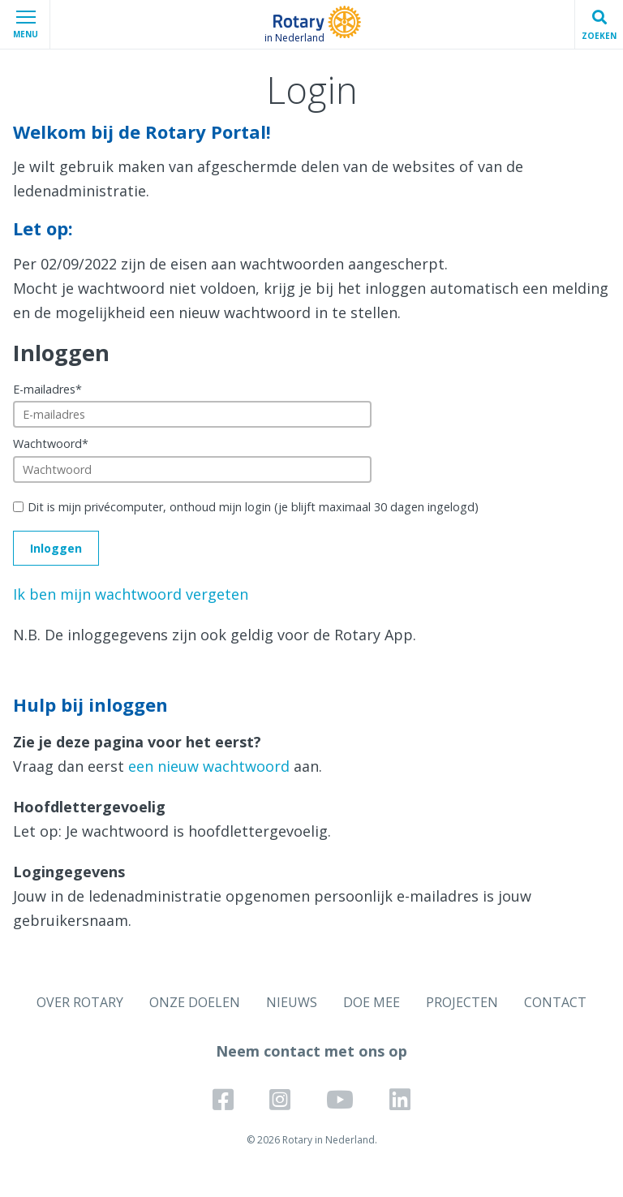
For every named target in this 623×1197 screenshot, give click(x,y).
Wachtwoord (50, 443)
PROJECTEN (462, 1002)
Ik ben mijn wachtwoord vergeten (130, 594)
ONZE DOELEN (194, 1002)
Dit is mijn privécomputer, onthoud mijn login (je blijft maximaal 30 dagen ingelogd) (253, 507)
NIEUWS (291, 1002)
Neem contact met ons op (311, 1051)
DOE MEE (371, 1002)
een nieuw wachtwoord (209, 766)
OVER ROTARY (80, 1002)
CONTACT (555, 1002)
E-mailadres (47, 389)
